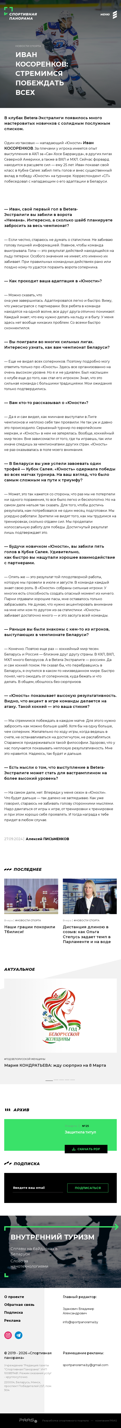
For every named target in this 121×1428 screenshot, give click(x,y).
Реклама (12, 1321)
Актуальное (19, 969)
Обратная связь (19, 1305)
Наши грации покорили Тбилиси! (29, 929)
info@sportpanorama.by (80, 1322)
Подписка (13, 1313)
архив (16, 1110)
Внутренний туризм (53, 1237)
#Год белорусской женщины (24, 1059)
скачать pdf (88, 1149)
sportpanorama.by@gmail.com (85, 1365)
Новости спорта (28, 46)
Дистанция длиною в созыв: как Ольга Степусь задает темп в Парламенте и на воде (87, 934)
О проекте (14, 1297)
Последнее (23, 869)
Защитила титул (80, 1132)
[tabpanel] (60, 1027)
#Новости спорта (28, 920)
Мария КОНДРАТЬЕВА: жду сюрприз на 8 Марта (55, 1065)
